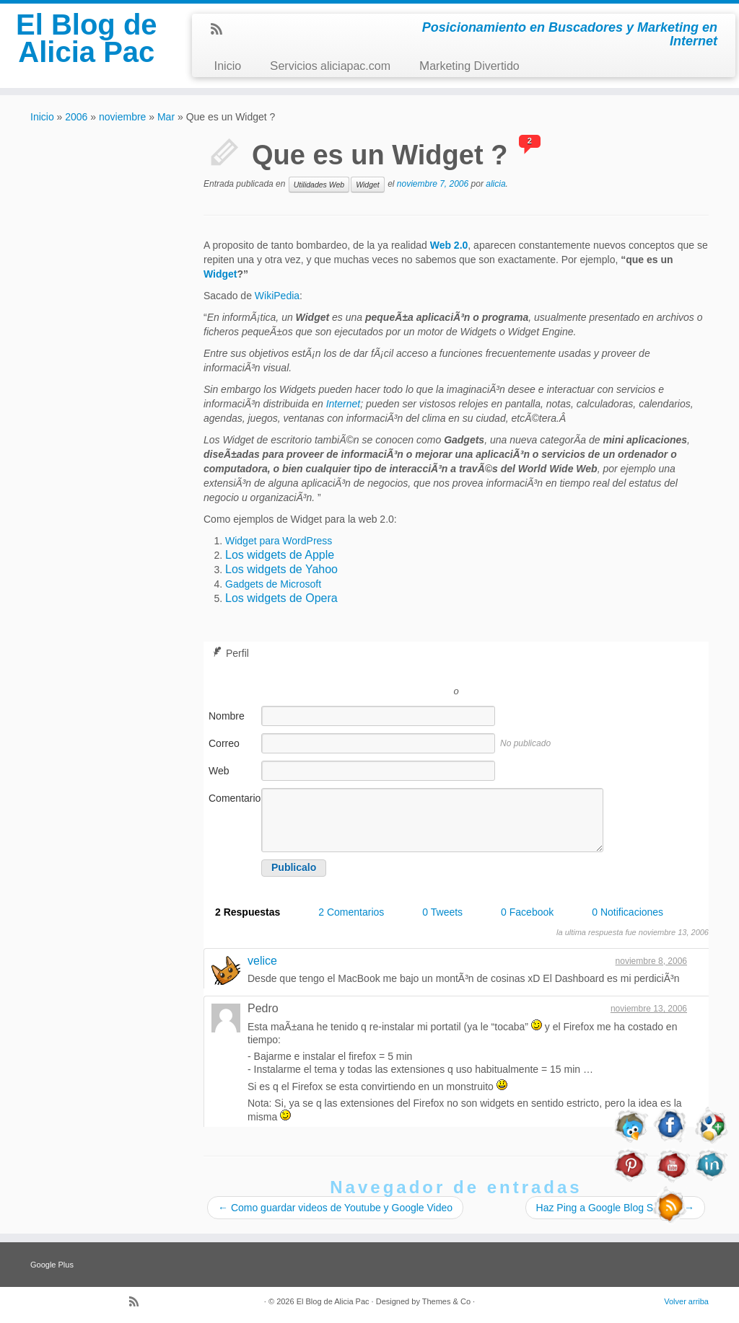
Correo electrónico (233, 751)
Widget (368, 184)
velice (262, 961)
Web (219, 770)
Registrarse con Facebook (521, 670)
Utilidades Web (319, 184)
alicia (495, 184)
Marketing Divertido (469, 66)
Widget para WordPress (278, 541)
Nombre (227, 716)
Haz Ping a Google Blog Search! (615, 1207)
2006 (76, 117)
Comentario (234, 798)
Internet (343, 404)
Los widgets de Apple (279, 555)
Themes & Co (446, 1301)
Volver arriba (686, 1301)
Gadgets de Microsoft (273, 584)
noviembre (122, 117)
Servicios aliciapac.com (330, 66)
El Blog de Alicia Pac (86, 38)
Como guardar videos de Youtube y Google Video (335, 1207)
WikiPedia (277, 295)
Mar (166, 117)
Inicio (227, 66)
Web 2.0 (449, 245)
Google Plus (52, 1264)
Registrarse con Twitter (391, 670)
